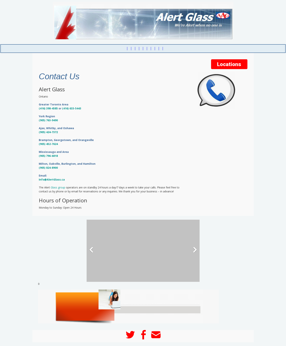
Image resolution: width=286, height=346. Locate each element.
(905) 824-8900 (48, 167)
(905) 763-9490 (48, 120)
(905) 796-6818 (48, 156)
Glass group (58, 187)
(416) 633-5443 (71, 108)
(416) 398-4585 (48, 108)
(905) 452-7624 (48, 144)
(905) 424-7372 (48, 132)
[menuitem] (125, 49)
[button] (143, 251)
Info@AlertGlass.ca (52, 179)
